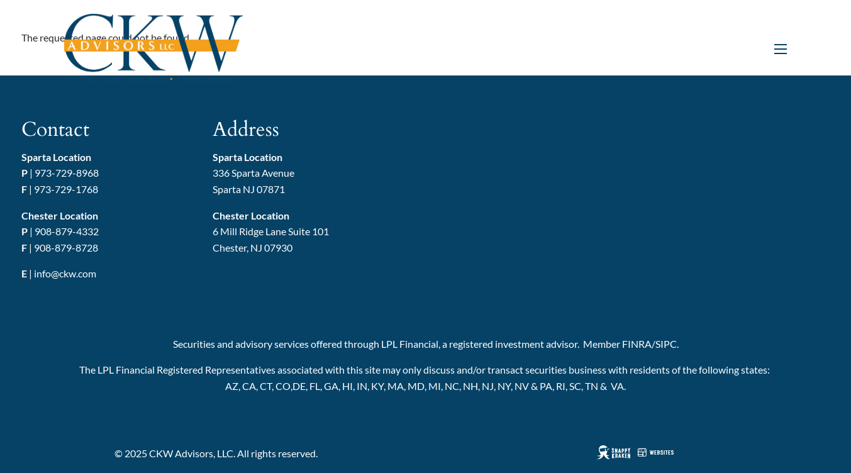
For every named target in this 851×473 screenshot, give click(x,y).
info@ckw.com (65, 273)
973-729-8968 (67, 173)
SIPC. (667, 344)
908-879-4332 (67, 231)
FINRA (637, 344)
